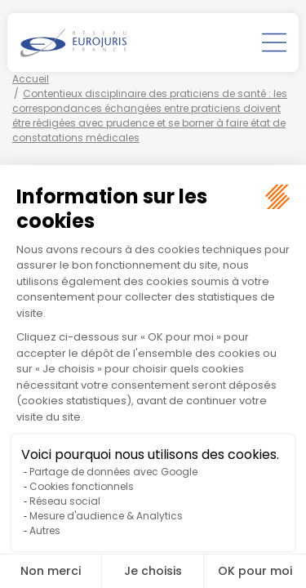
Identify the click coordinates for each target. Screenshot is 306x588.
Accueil (30, 79)
